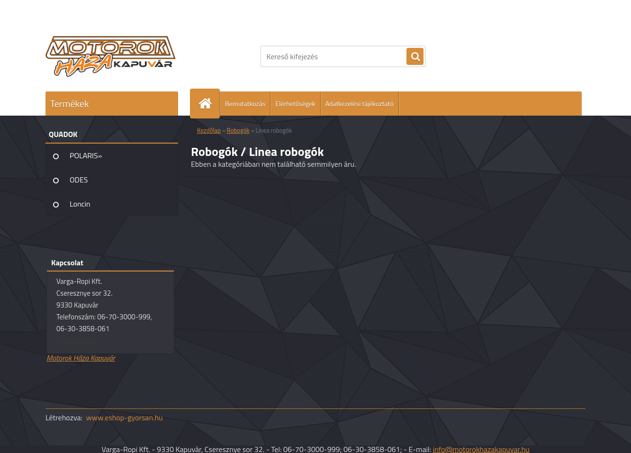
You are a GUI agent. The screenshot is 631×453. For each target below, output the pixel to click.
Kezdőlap (209, 130)
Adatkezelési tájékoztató (359, 104)
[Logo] (110, 56)
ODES (79, 179)
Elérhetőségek (295, 104)
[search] (415, 57)
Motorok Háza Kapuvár (80, 357)
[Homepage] (209, 103)
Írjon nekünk (75, 340)
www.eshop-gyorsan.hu (124, 417)
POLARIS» (86, 155)
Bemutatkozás (245, 104)
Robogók (238, 130)
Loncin (80, 203)
